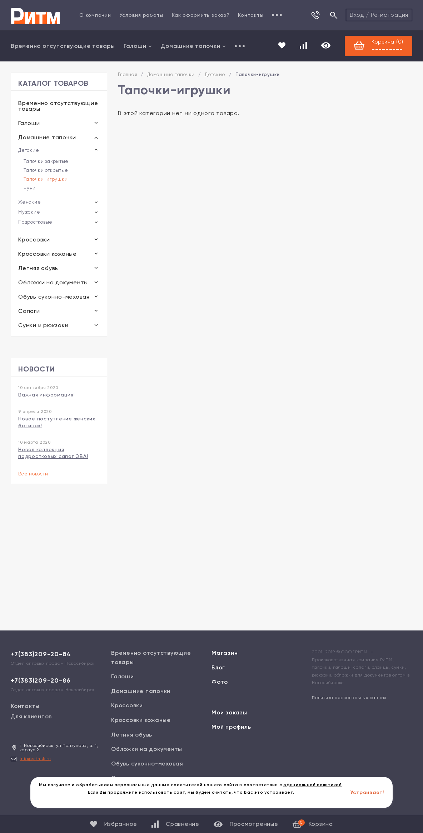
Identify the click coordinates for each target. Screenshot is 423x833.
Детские (28, 150)
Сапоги (29, 311)
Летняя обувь (38, 268)
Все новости (33, 474)
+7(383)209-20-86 (41, 680)
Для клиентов (31, 716)
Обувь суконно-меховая (54, 296)
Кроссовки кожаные (47, 253)
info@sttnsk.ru (35, 758)
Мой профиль (231, 726)
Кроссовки (34, 239)
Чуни (30, 188)
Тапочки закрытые (46, 161)
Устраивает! (367, 792)
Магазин (224, 652)
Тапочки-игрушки (46, 179)
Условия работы (142, 15)
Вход (357, 14)
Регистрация (389, 14)
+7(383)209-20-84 (41, 654)
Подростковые (35, 222)
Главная (127, 74)
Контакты (250, 15)
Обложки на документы (53, 282)
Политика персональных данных (349, 697)
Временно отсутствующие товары (63, 46)
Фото (219, 681)
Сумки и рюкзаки (43, 325)
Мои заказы (229, 712)
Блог (218, 667)
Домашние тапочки (193, 46)
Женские (29, 202)
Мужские (29, 212)
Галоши (138, 46)
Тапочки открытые (46, 170)
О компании (95, 15)
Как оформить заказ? (200, 15)
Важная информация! (46, 395)
